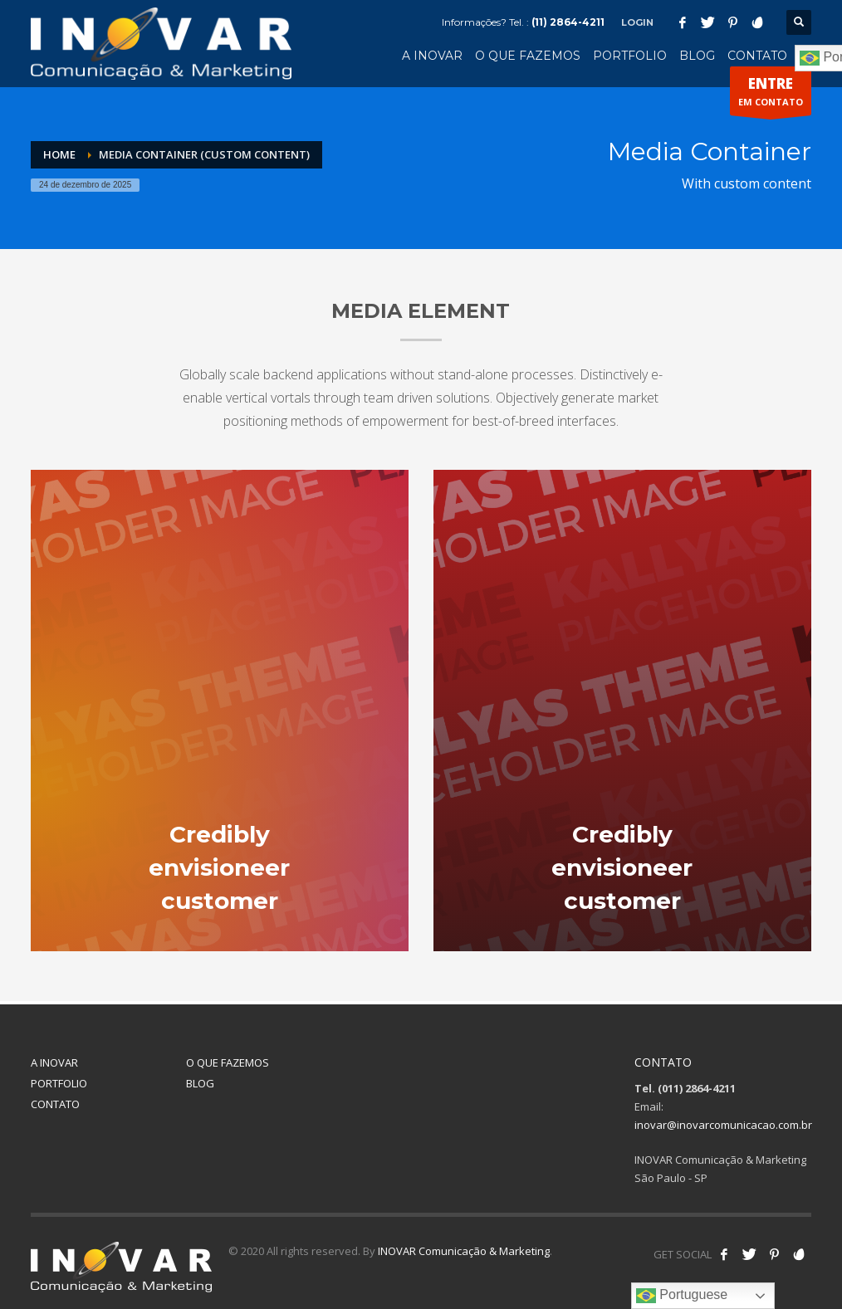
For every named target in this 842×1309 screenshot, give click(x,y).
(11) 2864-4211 (568, 22)
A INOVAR (54, 1062)
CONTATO (55, 1104)
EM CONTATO (770, 94)
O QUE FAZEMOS (227, 1062)
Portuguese (681, 1296)
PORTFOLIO (59, 1083)
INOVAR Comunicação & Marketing (464, 1250)
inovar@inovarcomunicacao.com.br (723, 1124)
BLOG (200, 1083)
